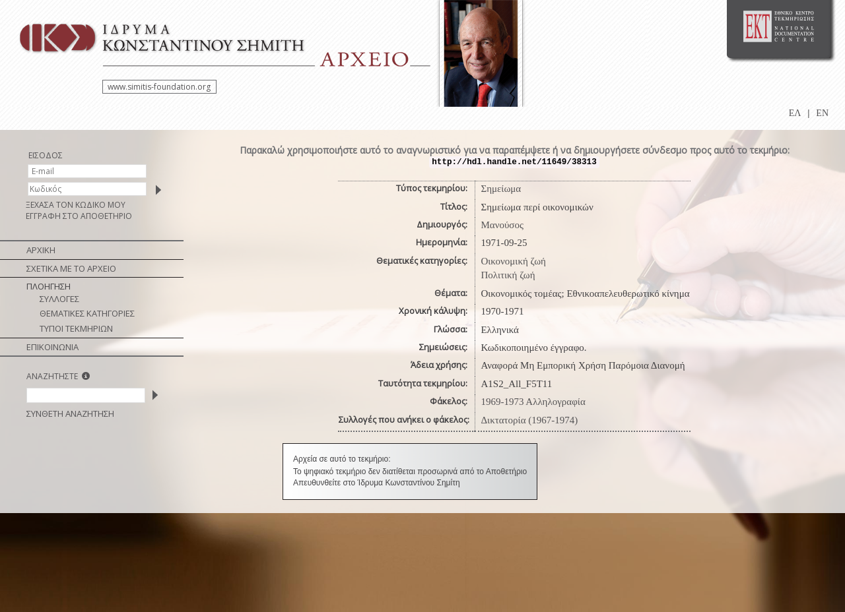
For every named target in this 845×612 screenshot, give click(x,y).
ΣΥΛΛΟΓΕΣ (59, 299)
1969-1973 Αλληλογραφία (533, 401)
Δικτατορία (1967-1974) (529, 420)
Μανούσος (502, 225)
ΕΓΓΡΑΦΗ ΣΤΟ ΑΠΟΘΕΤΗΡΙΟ (79, 216)
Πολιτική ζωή (508, 275)
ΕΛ (795, 113)
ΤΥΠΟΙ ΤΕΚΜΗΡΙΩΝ (76, 328)
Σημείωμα (501, 188)
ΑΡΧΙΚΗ (40, 250)
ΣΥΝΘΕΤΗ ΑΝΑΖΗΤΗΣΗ (70, 413)
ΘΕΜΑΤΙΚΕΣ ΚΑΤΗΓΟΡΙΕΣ (87, 313)
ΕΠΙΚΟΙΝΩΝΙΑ (52, 347)
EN (822, 113)
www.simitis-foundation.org (159, 86)
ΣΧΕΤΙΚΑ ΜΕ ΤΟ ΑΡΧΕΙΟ (71, 268)
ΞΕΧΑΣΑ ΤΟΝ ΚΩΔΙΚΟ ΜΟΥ (75, 204)
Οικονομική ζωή (513, 261)
